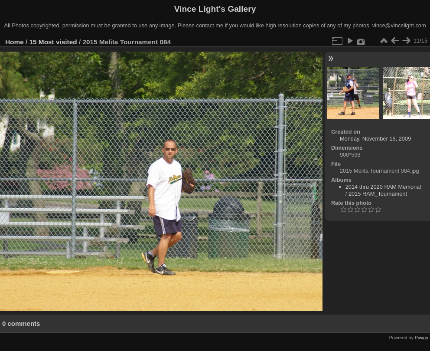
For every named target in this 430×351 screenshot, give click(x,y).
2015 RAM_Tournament (378, 193)
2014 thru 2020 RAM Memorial (383, 187)
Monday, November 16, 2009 (375, 138)
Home (14, 42)
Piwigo (421, 337)
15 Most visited (53, 42)
